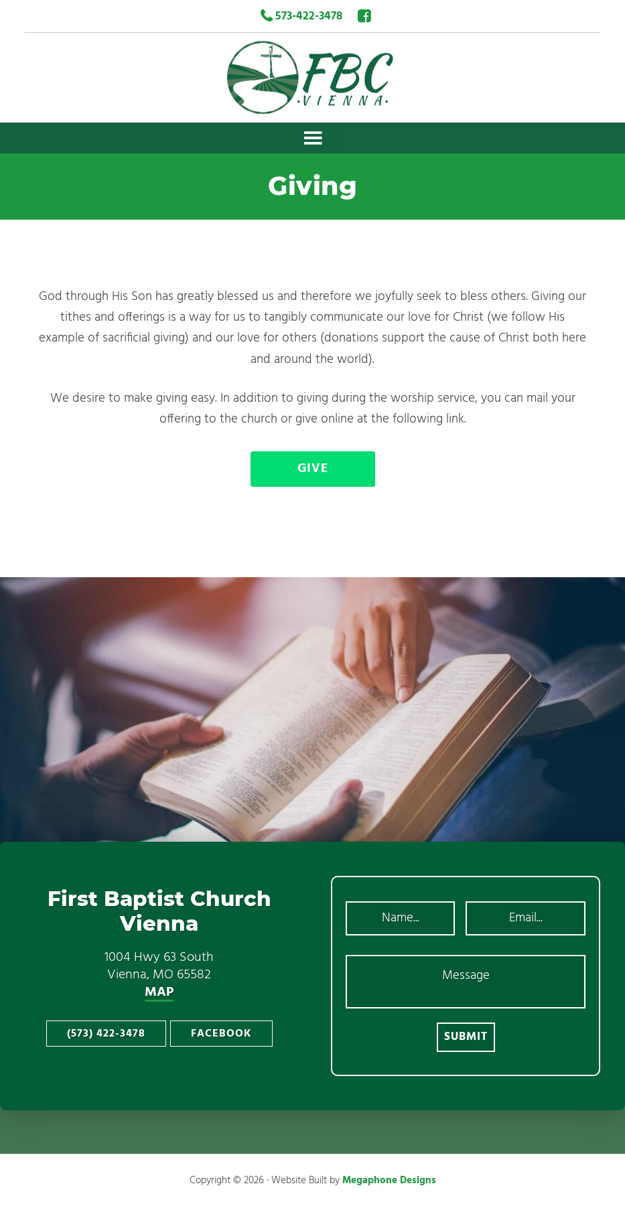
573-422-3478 (301, 16)
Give (312, 469)
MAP (159, 993)
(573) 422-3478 (106, 1034)
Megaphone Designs (389, 1181)
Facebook (221, 1034)
